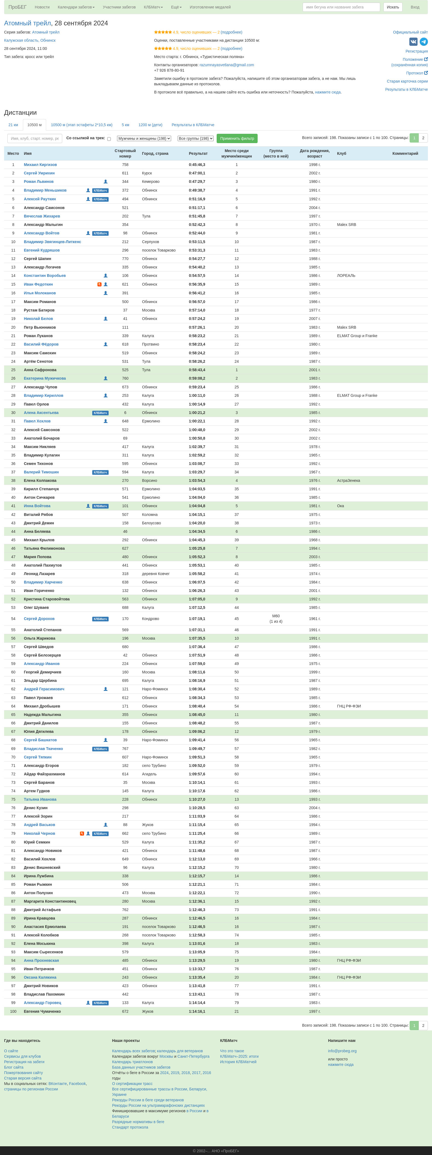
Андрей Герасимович (44, 689)
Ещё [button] (176, 7)
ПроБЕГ (17, 7)
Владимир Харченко (43, 582)
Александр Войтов (41, 233)
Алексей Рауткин (40, 199)
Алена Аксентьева (41, 412)
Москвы (166, 1056)
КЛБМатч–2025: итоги (239, 1056)
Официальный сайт (410, 32)
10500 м (34, 125)
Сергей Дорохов (39, 618)
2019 (175, 1073)
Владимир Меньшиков (45, 190)
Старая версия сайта (22, 1078)
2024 (164, 1073)
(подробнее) (231, 32)
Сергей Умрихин (39, 173)
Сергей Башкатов (40, 740)
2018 (185, 1073)
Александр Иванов (41, 663)
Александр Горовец (42, 1002)
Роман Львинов (38, 181)
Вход (415, 7)
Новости (42, 7)
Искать (393, 7)
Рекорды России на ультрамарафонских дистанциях (158, 1105)
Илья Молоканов (40, 293)
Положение (415, 59)
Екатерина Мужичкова (45, 378)
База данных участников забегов (141, 1067)
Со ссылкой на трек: (85, 138)
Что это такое (232, 1051)
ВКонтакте (58, 1083)
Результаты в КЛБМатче (406, 89)
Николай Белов (38, 318)
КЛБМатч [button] (153, 7)
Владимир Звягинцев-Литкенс (52, 242)
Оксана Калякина (40, 977)
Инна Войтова (37, 506)
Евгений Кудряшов (41, 250)
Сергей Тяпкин (37, 757)
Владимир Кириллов (43, 395)
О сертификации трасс (132, 1083)
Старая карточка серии (407, 81)
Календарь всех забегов (133, 1051)
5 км (125, 125)
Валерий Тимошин (41, 472)
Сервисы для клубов (22, 1056)
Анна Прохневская (41, 960)
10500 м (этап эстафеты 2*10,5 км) (82, 125)
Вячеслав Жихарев (42, 216)
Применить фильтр (237, 138)
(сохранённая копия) (409, 65)
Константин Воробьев (45, 275)
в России (194, 1111)
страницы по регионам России (31, 1089)
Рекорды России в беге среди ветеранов (148, 1100)
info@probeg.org (342, 1051)
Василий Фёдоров (41, 344)
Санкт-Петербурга (193, 1056)
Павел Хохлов (37, 421)
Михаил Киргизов (40, 164)
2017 (196, 1073)
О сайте (11, 1051)
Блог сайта (13, 1067)
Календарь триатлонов (132, 1062)
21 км (13, 125)
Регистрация (417, 51)
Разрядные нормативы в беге (138, 1122)
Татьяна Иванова (40, 799)
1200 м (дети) (151, 125)
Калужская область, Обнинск (29, 40)
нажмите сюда (328, 92)
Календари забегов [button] (76, 7)
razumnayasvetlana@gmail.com (226, 65)
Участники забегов (119, 7)
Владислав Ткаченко (43, 748)
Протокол (417, 73)
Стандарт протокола (130, 1127)
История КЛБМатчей (238, 1062)
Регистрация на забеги (24, 1062)
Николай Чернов (39, 833)
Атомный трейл (27, 23)
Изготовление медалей (210, 7)
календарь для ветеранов (180, 1051)
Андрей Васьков (39, 825)
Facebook (77, 1083)
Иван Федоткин (38, 284)
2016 (207, 1073)
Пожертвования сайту (23, 1073)
